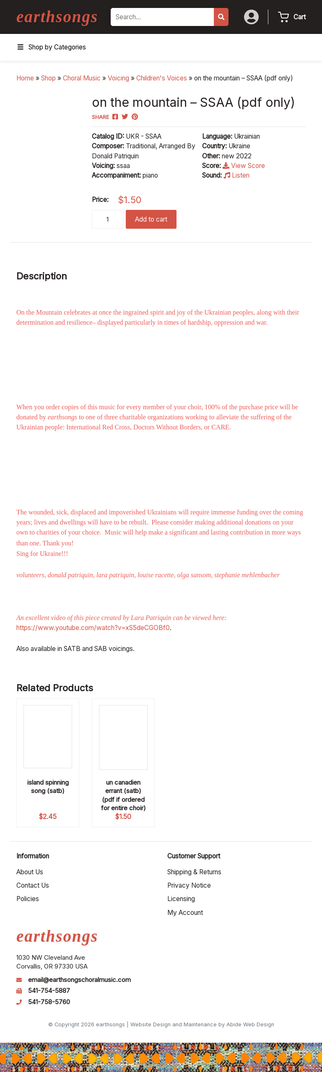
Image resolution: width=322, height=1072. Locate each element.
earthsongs (57, 17)
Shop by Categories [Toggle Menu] (51, 47)
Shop (48, 78)
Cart (299, 17)
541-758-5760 (49, 1002)
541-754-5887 (49, 991)
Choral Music (82, 78)
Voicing (118, 78)
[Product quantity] (107, 219)
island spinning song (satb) (48, 786)
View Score (244, 166)
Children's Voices (161, 78)
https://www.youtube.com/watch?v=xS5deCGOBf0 (93, 628)
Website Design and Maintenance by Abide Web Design (202, 1024)
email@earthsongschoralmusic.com (79, 980)
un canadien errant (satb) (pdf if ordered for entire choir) (123, 794)
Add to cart (151, 219)
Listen (236, 175)
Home (25, 78)
